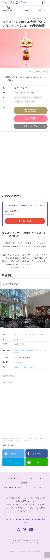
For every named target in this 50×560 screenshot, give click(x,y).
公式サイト (17, 367)
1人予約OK (18, 102)
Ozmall (32, 367)
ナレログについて (15, 540)
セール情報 (25, 8)
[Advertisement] (25, 162)
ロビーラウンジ (19, 334)
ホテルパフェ (25, 2)
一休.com (26, 367)
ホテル (17, 98)
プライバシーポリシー (19, 543)
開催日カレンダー (8, 8)
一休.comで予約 (30, 110)
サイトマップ (34, 543)
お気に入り (41, 8)
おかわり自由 (29, 102)
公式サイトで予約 (31, 126)
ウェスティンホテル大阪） (35, 334)
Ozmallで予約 (30, 119)
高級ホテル (37, 98)
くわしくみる (26, 221)
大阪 (16, 344)
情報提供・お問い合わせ (32, 540)
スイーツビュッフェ (37, 478)
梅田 (22, 344)
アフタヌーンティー (12, 478)
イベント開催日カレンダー (13, 487)
